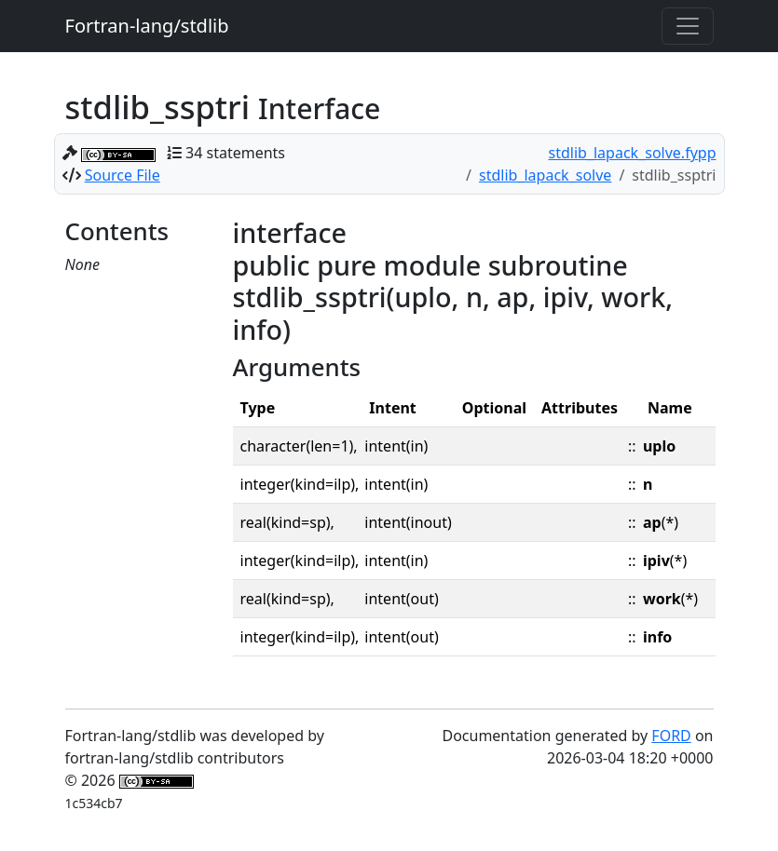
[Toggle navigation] (688, 26)
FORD (670, 735)
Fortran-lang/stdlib (147, 25)
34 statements (235, 152)
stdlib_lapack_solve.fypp (633, 152)
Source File (122, 175)
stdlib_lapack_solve (545, 175)
